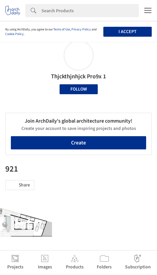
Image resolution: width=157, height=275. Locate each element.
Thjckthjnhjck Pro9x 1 (78, 76)
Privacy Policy (81, 29)
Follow (78, 89)
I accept (127, 31)
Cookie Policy (14, 34)
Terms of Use (61, 29)
